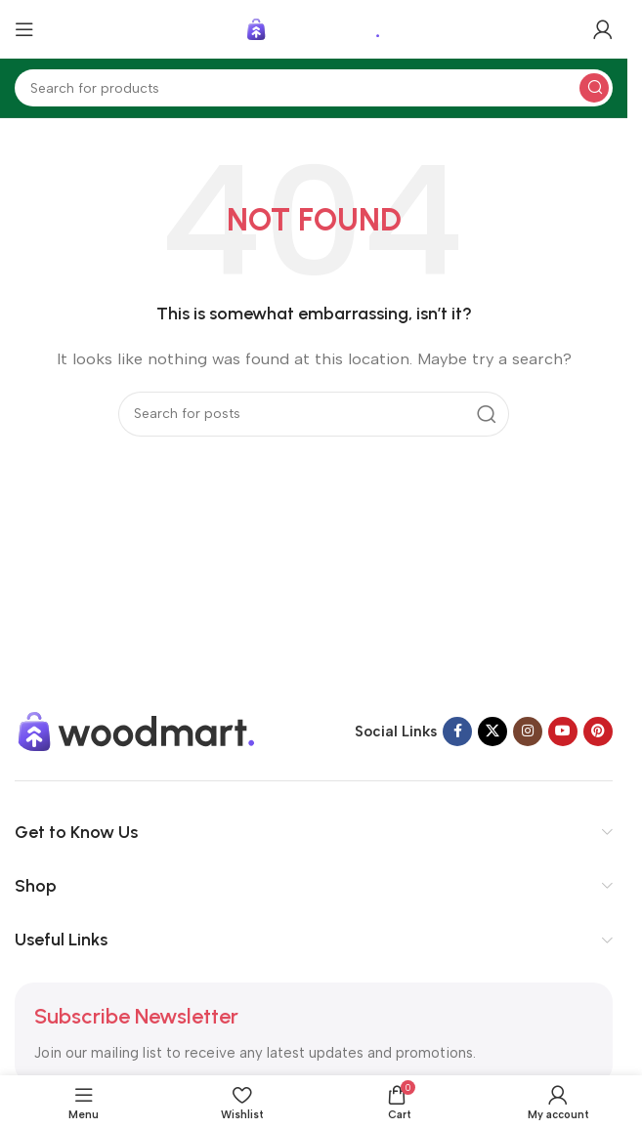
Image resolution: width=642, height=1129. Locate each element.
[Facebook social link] (457, 731)
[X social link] (492, 731)
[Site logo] (313, 28)
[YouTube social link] (563, 731)
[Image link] (137, 730)
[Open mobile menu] (24, 29)
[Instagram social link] (527, 731)
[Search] (314, 87)
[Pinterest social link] (598, 731)
